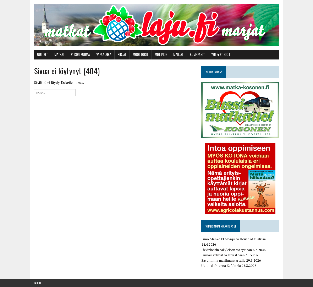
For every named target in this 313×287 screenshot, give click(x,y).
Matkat (59, 54)
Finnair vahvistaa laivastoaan (223, 255)
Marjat (178, 54)
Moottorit (140, 54)
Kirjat (122, 54)
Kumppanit (197, 54)
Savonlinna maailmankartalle (223, 260)
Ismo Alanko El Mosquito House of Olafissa (233, 239)
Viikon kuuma (80, 54)
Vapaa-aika (103, 54)
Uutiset (42, 54)
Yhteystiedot (220, 54)
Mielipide (161, 54)
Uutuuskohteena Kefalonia (221, 265)
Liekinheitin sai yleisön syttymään (226, 249)
